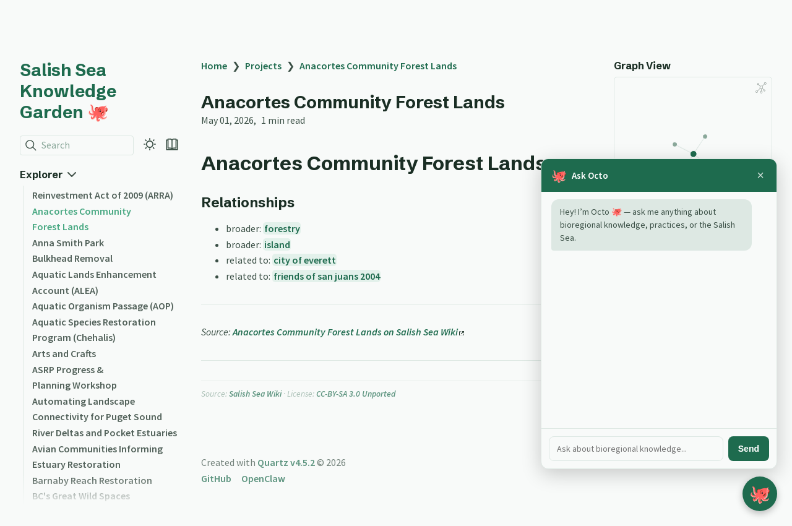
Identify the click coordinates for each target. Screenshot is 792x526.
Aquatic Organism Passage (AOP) (103, 306)
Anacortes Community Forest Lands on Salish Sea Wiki (348, 332)
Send (748, 449)
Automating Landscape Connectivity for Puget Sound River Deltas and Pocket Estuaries (104, 417)
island (277, 244)
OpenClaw (263, 478)
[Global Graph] (761, 87)
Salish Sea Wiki (255, 394)
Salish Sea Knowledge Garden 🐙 (68, 91)
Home (214, 65)
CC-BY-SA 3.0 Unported (355, 394)
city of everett (304, 260)
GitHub (216, 478)
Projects (263, 65)
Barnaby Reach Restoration (92, 480)
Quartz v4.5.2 (286, 462)
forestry (282, 228)
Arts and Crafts (64, 353)
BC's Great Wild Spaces (81, 495)
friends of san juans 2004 (326, 276)
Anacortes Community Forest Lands (378, 65)
